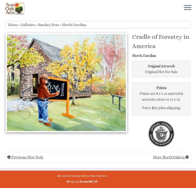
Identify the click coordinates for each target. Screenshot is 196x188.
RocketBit (87, 181)
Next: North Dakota (171, 157)
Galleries (28, 25)
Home (13, 25)
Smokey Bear (48, 25)
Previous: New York (25, 157)
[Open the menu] (187, 8)
